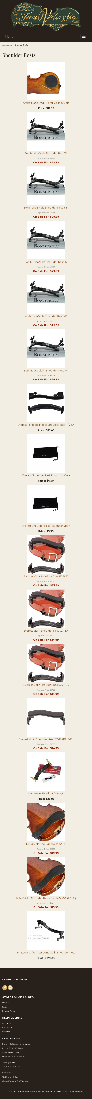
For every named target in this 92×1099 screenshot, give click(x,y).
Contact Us (7, 1027)
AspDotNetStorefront (74, 1091)
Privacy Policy (8, 1011)
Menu (9, 37)
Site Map (6, 1031)
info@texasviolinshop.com (20, 1044)
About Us (6, 1023)
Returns (5, 1003)
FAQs (4, 1007)
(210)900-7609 (16, 1048)
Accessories (7, 45)
